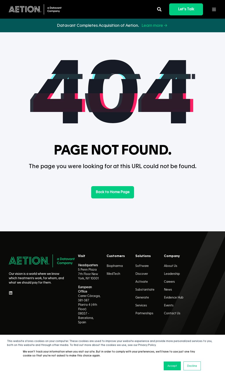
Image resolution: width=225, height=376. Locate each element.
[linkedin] (11, 293)
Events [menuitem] (169, 305)
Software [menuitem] (142, 266)
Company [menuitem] (172, 256)
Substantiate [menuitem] (144, 289)
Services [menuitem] (141, 305)
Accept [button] (172, 366)
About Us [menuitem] (170, 266)
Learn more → (155, 25)
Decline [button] (192, 366)
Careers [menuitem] (169, 281)
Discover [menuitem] (141, 273)
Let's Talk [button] (186, 9)
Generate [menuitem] (142, 297)
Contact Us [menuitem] (172, 313)
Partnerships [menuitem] (144, 313)
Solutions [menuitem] (143, 256)
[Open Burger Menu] (214, 9)
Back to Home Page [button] (112, 192)
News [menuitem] (168, 289)
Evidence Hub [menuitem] (173, 297)
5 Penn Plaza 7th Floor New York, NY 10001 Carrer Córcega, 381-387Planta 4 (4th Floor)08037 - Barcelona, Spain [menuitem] (89, 294)
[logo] (42, 260)
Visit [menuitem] (81, 256)
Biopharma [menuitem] (115, 266)
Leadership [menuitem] (172, 273)
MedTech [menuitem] (113, 273)
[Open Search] (160, 8)
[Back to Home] (35, 9)
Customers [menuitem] (116, 256)
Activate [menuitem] (141, 281)
